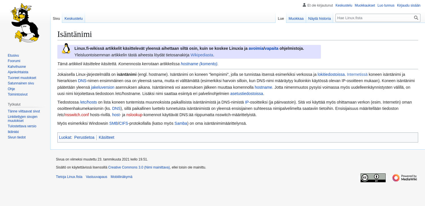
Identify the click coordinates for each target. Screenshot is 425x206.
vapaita (271, 48)
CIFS (123, 123)
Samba (181, 123)
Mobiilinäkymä (121, 177)
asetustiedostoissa (246, 93)
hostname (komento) (199, 64)
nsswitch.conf (77, 114)
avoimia (256, 48)
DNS (82, 80)
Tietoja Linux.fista (69, 177)
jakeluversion (102, 87)
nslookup (134, 114)
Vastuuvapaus (96, 177)
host (116, 114)
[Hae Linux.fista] (377, 18)
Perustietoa (84, 137)
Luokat (65, 137)
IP (247, 102)
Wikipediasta (202, 55)
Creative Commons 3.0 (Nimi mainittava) (139, 167)
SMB (113, 123)
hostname (263, 87)
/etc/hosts (88, 102)
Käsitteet (106, 137)
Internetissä (357, 74)
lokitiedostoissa (331, 74)
